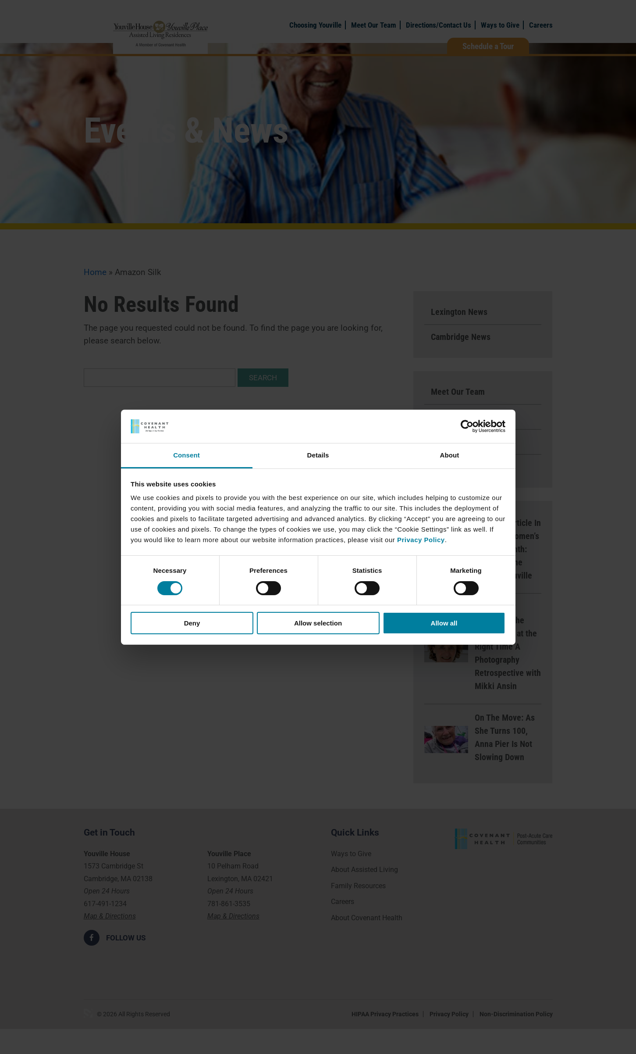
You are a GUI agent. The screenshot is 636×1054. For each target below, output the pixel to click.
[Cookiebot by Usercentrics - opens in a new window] (467, 426)
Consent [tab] (186, 455)
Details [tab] (318, 455)
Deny (192, 623)
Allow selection (318, 623)
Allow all (444, 623)
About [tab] (449, 455)
